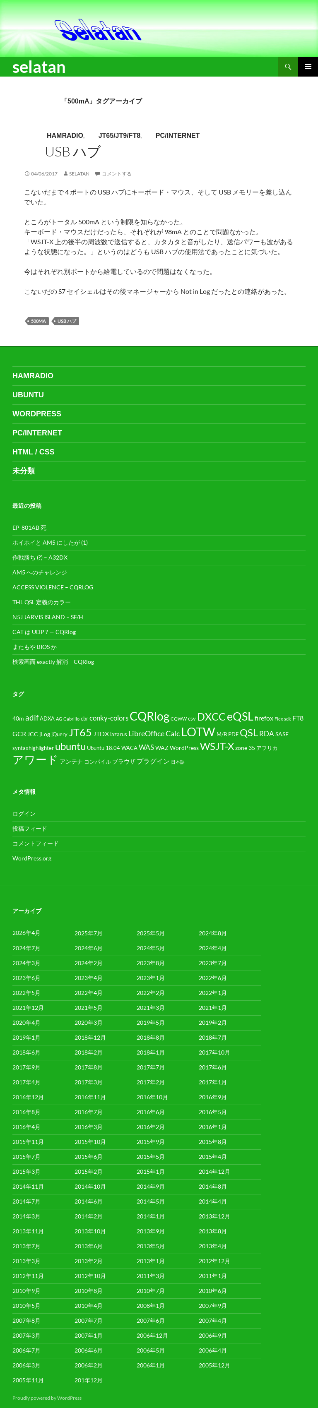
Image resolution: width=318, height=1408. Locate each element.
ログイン (24, 813)
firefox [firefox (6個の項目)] (264, 718)
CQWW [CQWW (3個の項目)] (179, 718)
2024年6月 (89, 947)
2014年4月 (213, 1201)
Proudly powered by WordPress (47, 1398)
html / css (33, 452)
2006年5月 (151, 1350)
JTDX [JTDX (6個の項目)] (101, 734)
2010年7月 (151, 1290)
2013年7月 (26, 1245)
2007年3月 (26, 1335)
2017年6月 (213, 1067)
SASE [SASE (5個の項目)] (282, 734)
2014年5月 (151, 1201)
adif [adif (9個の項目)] (32, 717)
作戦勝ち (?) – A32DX (39, 557)
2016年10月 (152, 1096)
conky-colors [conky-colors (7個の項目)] (108, 718)
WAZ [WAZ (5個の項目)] (162, 747)
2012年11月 (28, 1275)
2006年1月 (151, 1365)
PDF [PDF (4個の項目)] (233, 734)
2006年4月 (213, 1350)
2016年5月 (213, 1111)
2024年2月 (89, 962)
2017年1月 (213, 1082)
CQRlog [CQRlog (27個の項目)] (149, 716)
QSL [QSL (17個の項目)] (249, 732)
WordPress (36, 414)
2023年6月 (26, 977)
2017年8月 (89, 1067)
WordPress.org (31, 858)
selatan (39, 67)
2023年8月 (151, 962)
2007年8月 (26, 1320)
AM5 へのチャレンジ (39, 572)
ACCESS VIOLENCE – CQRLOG (52, 587)
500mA (38, 321)
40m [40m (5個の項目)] (18, 718)
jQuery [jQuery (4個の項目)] (59, 734)
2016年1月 (213, 1126)
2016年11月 (90, 1096)
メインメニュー (308, 67)
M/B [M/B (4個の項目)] (222, 734)
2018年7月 (213, 1037)
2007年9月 (213, 1305)
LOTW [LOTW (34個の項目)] (198, 731)
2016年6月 (151, 1111)
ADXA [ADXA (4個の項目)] (47, 719)
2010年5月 (26, 1305)
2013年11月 (28, 1231)
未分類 (23, 471)
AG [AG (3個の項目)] (59, 718)
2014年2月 (89, 1216)
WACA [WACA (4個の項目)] (129, 748)
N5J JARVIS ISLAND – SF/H (47, 616)
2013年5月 (151, 1245)
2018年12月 (90, 1037)
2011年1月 (213, 1275)
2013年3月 (26, 1260)
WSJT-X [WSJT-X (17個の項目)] (217, 746)
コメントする (117, 174)
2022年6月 (213, 977)
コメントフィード (35, 843)
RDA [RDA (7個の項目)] (266, 734)
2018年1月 (151, 1052)
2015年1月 (151, 1171)
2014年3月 (26, 1216)
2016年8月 (26, 1111)
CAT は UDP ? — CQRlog (44, 631)
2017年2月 (151, 1082)
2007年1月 (89, 1335)
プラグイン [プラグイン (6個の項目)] (153, 761)
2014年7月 (26, 1201)
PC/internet (178, 135)
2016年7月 (89, 1111)
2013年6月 (89, 1245)
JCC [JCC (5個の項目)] (32, 734)
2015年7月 (26, 1156)
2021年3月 (151, 1007)
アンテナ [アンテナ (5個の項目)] (71, 761)
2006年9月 (213, 1335)
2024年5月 (151, 947)
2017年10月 (214, 1052)
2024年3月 (26, 962)
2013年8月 (213, 1231)
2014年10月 (90, 1186)
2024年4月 (213, 947)
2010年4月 (89, 1305)
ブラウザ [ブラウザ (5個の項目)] (123, 761)
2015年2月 (89, 1171)
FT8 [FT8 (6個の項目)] (298, 718)
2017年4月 (26, 1082)
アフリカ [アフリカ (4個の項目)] (267, 748)
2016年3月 (89, 1126)
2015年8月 (213, 1141)
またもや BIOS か (34, 646)
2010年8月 (89, 1290)
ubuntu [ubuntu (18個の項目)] (70, 746)
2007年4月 (213, 1320)
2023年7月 (213, 962)
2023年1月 (151, 977)
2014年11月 (28, 1186)
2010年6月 (213, 1290)
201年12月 (89, 1380)
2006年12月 (152, 1335)
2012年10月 (90, 1275)
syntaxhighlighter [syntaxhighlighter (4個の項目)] (33, 748)
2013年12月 (214, 1216)
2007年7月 (89, 1320)
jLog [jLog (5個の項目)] (44, 734)
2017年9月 (26, 1067)
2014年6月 (89, 1201)
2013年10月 (90, 1231)
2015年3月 (26, 1171)
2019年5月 (151, 1022)
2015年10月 (90, 1141)
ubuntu (28, 395)
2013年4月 (213, 1245)
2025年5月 (151, 933)
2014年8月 (213, 1186)
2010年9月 (26, 1290)
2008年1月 (151, 1305)
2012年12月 (214, 1260)
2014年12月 (214, 1171)
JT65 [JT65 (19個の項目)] (80, 732)
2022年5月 (26, 992)
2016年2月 (151, 1126)
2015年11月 (28, 1141)
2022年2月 (151, 992)
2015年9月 (151, 1141)
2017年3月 (89, 1082)
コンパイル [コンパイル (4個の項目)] (97, 762)
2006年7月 (26, 1350)
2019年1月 (26, 1037)
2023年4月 (89, 977)
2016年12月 (28, 1096)
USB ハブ (73, 151)
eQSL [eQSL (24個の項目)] (240, 716)
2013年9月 (151, 1231)
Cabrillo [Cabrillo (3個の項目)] (71, 718)
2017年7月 (151, 1067)
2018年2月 (89, 1052)
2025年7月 (89, 933)
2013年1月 (151, 1260)
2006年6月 (89, 1350)
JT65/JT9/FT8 (119, 135)
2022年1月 (213, 992)
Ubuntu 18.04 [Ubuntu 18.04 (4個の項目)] (103, 748)
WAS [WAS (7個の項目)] (146, 747)
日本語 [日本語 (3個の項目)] (178, 761)
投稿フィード (29, 828)
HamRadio (65, 135)
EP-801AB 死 (29, 527)
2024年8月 (213, 933)
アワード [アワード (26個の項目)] (35, 759)
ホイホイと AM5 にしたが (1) (50, 542)
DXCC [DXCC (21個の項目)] (211, 716)
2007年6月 (151, 1320)
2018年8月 (151, 1037)
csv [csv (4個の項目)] (192, 719)
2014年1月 (151, 1216)
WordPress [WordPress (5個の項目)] (184, 747)
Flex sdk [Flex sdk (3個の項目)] (283, 718)
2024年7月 (26, 947)
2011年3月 (151, 1275)
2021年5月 (89, 1007)
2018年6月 (26, 1052)
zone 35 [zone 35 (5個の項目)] (245, 747)
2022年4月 (89, 992)
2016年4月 (26, 1126)
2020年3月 (89, 1022)
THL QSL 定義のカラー (41, 601)
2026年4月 (26, 932)
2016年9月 (213, 1096)
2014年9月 (151, 1186)
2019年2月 (213, 1022)
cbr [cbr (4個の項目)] (84, 719)
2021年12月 (28, 1007)
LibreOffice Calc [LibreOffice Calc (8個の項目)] (154, 733)
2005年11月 (28, 1380)
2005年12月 (214, 1365)
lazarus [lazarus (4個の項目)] (118, 734)
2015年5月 (151, 1156)
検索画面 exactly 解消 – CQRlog (53, 661)
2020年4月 (26, 1022)
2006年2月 (89, 1365)
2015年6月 (89, 1156)
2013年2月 (89, 1260)
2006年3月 (26, 1365)
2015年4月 (213, 1156)
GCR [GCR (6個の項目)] (19, 734)
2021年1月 (213, 1007)
